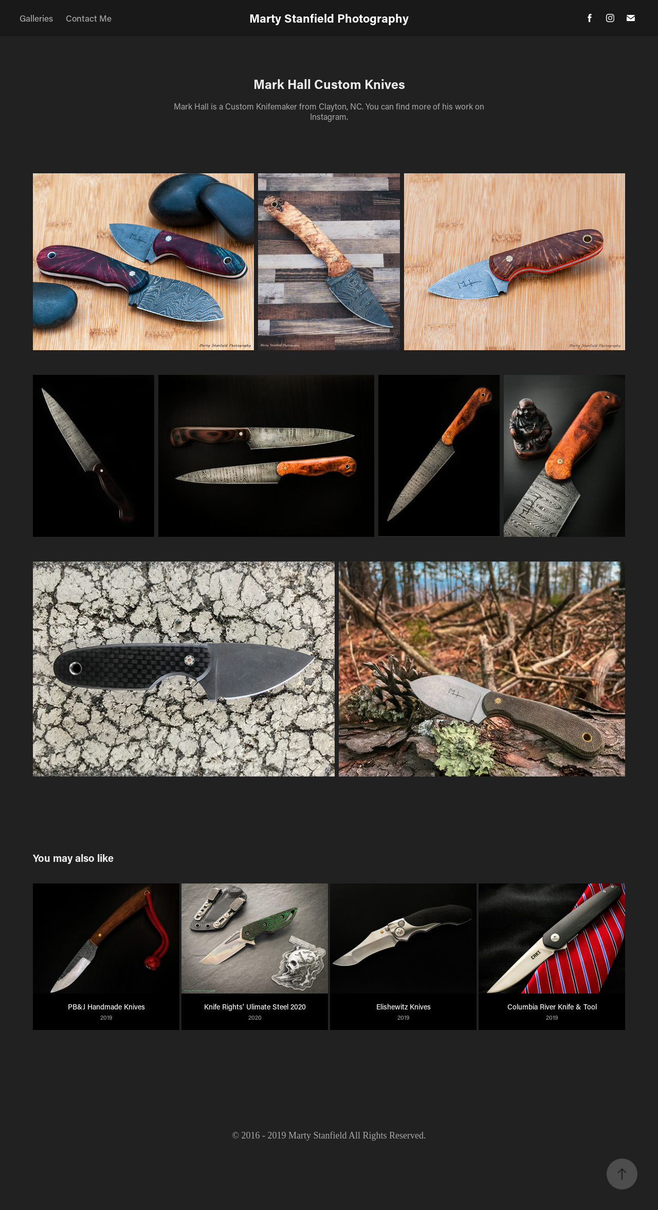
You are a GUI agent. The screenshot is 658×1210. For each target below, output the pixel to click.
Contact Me (89, 18)
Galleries (36, 18)
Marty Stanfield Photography (329, 18)
